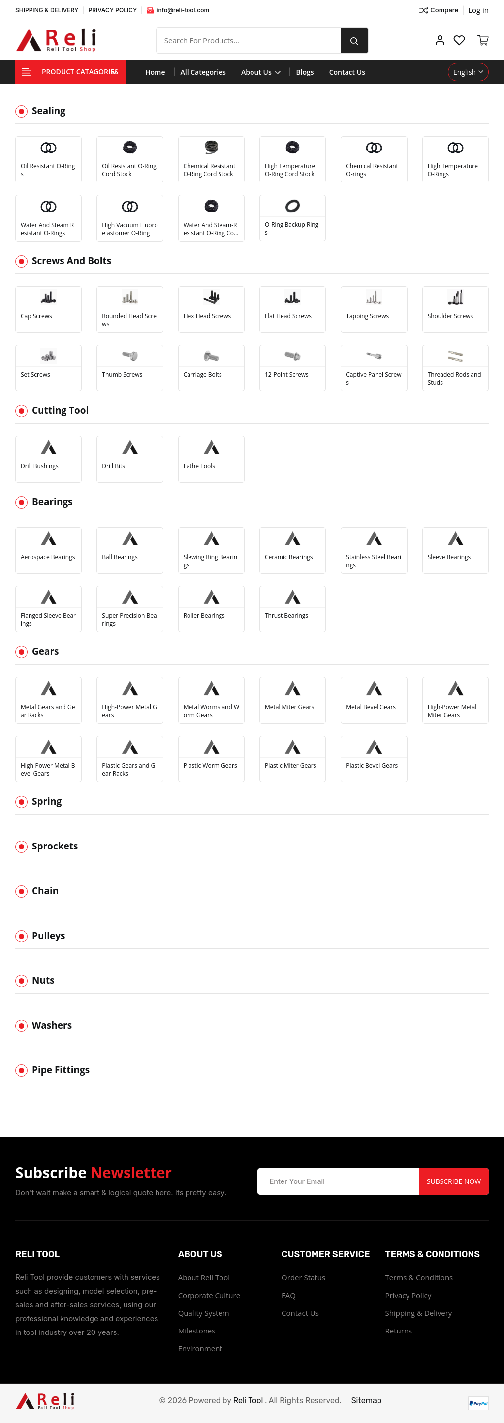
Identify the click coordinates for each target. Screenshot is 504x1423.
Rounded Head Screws (129, 320)
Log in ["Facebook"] (478, 10)
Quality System (203, 1313)
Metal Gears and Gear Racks (48, 711)
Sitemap (366, 1400)
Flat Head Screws (288, 316)
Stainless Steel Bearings (373, 561)
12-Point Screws (287, 375)
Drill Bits (113, 466)
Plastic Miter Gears (290, 766)
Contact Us (347, 72)
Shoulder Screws (450, 316)
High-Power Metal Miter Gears (452, 711)
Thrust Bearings (286, 616)
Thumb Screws (122, 375)
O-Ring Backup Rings (291, 229)
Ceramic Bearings (289, 557)
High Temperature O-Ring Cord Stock (290, 170)
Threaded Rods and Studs (454, 379)
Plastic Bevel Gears (372, 766)
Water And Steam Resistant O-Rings (47, 229)
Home (155, 72)
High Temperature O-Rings (453, 170)
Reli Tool (248, 1400)
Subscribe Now (453, 1181)
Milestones (197, 1330)
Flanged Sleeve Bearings (48, 620)
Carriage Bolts (203, 375)
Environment (200, 1348)
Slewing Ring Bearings (211, 561)
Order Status (303, 1277)
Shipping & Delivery (418, 1313)
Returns (398, 1330)
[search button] (355, 40)
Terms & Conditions (419, 1277)
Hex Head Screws (207, 316)
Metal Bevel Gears (371, 707)
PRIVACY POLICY (112, 10)
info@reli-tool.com (178, 10)
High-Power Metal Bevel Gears (48, 770)
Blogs (305, 72)
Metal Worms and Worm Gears (211, 711)
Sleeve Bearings (449, 557)
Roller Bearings (204, 616)
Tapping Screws (367, 316)
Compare (438, 10)
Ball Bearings (119, 557)
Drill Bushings (40, 466)
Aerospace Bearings (48, 557)
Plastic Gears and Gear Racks (128, 770)
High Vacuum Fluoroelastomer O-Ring (130, 229)
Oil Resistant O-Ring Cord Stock (129, 170)
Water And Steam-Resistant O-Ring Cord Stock (210, 229)
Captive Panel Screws (373, 379)
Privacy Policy (408, 1295)
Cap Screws (36, 316)
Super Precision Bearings (129, 620)
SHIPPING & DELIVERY (46, 10)
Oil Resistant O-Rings (48, 170)
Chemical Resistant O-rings (372, 170)
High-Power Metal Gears (129, 711)
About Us (261, 72)
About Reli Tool (204, 1277)
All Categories (203, 72)
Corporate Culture (209, 1295)
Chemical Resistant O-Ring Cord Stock (210, 170)
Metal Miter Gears (289, 707)
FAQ (289, 1295)
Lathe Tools (199, 466)
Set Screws (35, 375)
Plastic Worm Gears (210, 766)
